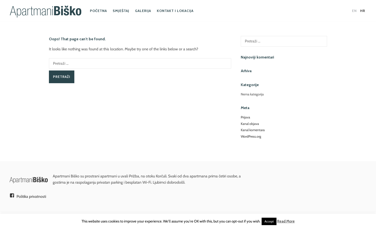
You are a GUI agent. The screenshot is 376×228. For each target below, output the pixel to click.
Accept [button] (269, 221)
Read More (286, 221)
